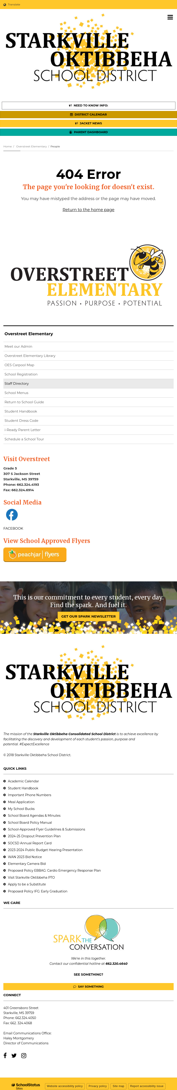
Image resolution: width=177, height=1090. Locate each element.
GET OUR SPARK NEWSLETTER (88, 616)
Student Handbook (21, 411)
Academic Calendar (23, 781)
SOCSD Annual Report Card (30, 843)
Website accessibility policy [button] (65, 1086)
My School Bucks (21, 809)
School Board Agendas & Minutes (34, 816)
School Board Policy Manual (30, 823)
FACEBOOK (13, 528)
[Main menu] (170, 17)
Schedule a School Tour (24, 439)
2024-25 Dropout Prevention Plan (34, 836)
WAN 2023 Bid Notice (25, 857)
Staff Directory (17, 383)
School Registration (21, 374)
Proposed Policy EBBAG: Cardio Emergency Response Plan (54, 870)
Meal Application (21, 802)
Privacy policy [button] (98, 1086)
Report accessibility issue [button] (147, 1086)
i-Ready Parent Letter (22, 430)
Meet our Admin (18, 346)
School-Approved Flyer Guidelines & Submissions (46, 829)
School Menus (16, 393)
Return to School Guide (24, 402)
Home (7, 146)
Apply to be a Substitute (27, 884)
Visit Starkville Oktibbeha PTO (31, 877)
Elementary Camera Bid (27, 864)
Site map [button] (118, 1086)
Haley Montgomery (18, 1038)
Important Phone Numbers (29, 795)
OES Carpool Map (19, 365)
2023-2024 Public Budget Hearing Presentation (45, 850)
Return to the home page (88, 209)
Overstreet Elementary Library (37, 356)
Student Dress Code (21, 420)
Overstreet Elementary (31, 146)
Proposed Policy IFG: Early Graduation (37, 891)
